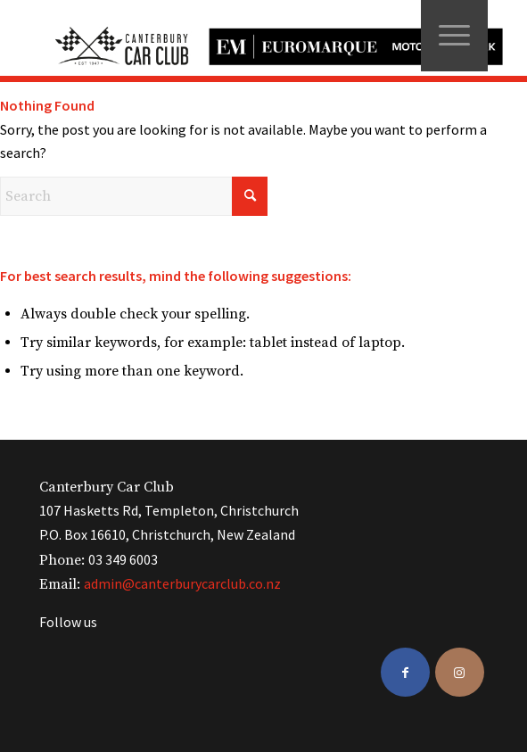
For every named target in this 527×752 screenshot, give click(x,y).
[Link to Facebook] (405, 672)
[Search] (134, 196)
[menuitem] (454, 35)
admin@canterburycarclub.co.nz (182, 583)
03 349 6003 (123, 559)
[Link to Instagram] (459, 672)
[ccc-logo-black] (271, 38)
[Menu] (454, 35)
